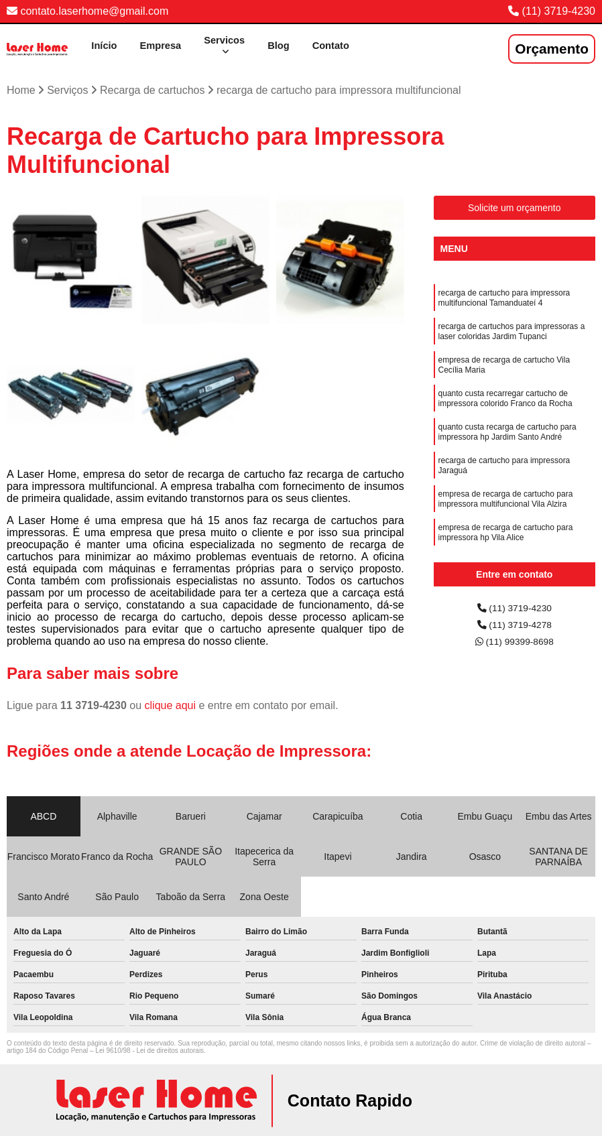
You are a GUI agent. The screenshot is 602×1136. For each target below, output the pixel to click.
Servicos (216, 37)
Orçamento (552, 47)
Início (90, 43)
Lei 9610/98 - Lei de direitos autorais (149, 1049)
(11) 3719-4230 (558, 11)
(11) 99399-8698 (514, 645)
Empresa (149, 43)
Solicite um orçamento (514, 206)
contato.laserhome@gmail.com (87, 11)
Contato (328, 43)
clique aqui (170, 704)
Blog (274, 43)
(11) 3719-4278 (514, 626)
